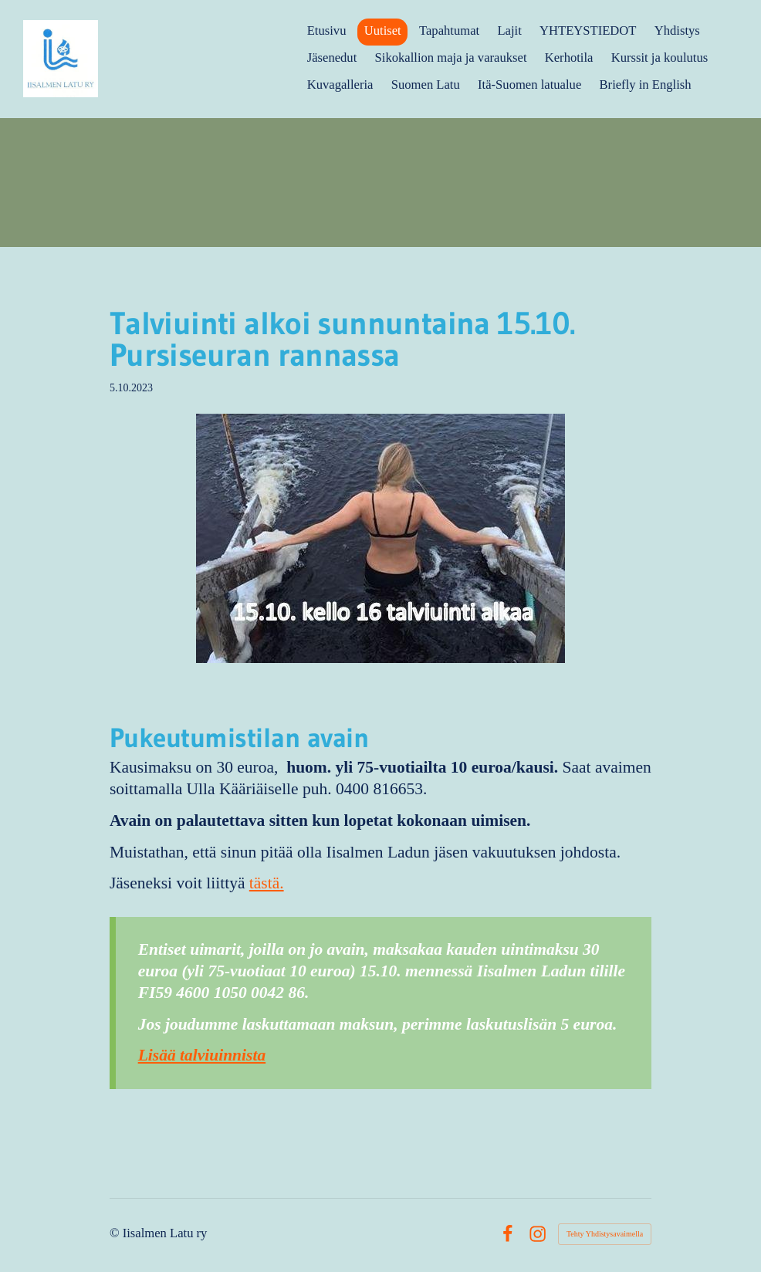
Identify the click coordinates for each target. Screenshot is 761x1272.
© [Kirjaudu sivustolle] (116, 1233)
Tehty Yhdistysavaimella (605, 1234)
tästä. (266, 883)
